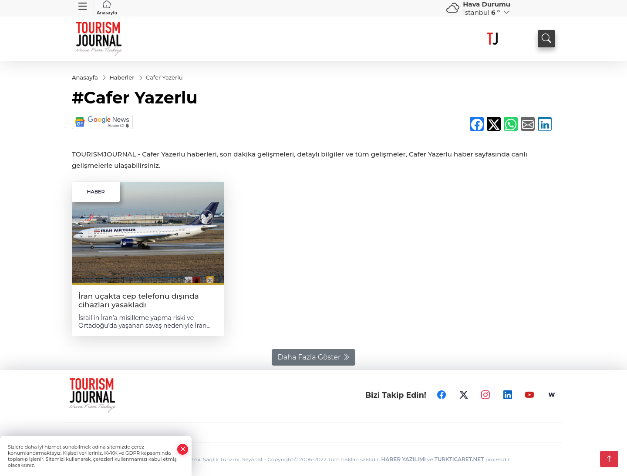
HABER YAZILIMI (403, 459)
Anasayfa (107, 8)
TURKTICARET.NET (459, 459)
